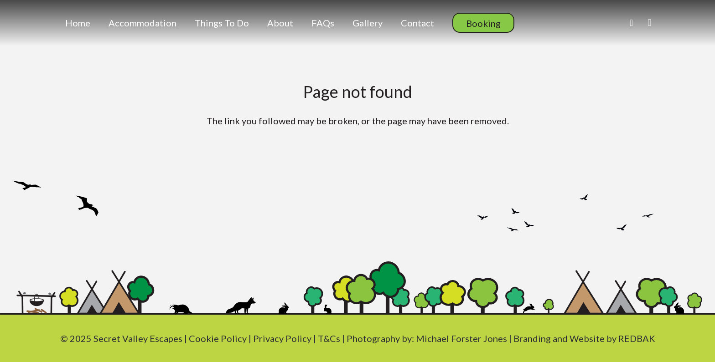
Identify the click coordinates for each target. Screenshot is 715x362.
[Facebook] (631, 23)
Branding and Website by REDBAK (584, 338)
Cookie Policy (218, 338)
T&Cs (329, 338)
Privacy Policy (282, 338)
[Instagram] (650, 23)
